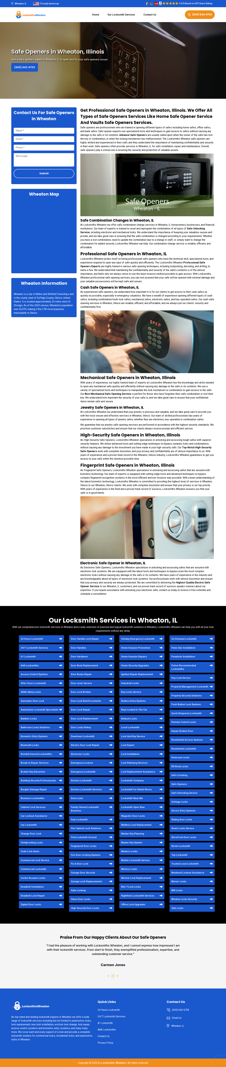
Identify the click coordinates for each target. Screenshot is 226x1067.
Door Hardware (79, 656)
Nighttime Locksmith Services (137, 895)
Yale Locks (177, 908)
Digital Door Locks (31, 904)
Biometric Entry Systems (34, 736)
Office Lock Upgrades (133, 904)
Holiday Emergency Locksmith (138, 638)
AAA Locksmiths (30, 665)
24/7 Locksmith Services (34, 647)
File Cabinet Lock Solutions (86, 828)
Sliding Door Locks (181, 819)
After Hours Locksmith (33, 683)
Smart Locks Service (182, 828)
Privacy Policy (105, 1042)
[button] (108, 975)
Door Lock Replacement (84, 718)
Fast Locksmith (79, 819)
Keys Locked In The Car (134, 709)
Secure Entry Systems (183, 810)
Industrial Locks (130, 683)
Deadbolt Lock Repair (33, 895)
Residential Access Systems (187, 739)
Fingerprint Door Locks (83, 846)
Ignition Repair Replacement (137, 674)
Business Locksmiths (32, 798)
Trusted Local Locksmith (185, 863)
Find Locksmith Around (84, 837)
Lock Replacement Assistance (138, 771)
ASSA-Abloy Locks (31, 692)
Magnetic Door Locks (133, 816)
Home (95, 14)
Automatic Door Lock (32, 701)
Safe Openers (179, 784)
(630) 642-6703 (200, 14)
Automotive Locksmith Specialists (39, 709)
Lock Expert (127, 745)
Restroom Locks (180, 757)
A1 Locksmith (28, 656)
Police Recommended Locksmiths (183, 667)
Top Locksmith (179, 855)
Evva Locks (77, 798)
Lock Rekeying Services (134, 762)
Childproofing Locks (32, 842)
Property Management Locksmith (189, 686)
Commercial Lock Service (35, 860)
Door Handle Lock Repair (85, 638)
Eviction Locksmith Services (86, 789)
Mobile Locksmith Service (135, 860)
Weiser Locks (178, 881)
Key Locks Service (131, 692)
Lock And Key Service (133, 736)
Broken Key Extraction (33, 771)
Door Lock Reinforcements (86, 701)
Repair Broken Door (182, 731)
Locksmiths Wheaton (113, 1062)
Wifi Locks (177, 890)
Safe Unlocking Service (184, 793)
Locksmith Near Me (132, 798)
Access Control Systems (34, 674)
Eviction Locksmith (81, 780)
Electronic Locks (80, 754)
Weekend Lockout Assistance (187, 872)
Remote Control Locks (183, 722)
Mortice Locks (129, 869)
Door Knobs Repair (81, 674)
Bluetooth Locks (30, 745)
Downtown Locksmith (82, 736)
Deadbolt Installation (32, 886)
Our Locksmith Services (121, 14)
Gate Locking (78, 890)
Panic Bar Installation (183, 647)
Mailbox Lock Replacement (136, 824)
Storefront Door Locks (183, 837)
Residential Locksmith (183, 748)
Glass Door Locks (80, 899)
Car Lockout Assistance (34, 816)
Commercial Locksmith (33, 869)
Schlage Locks (179, 801)
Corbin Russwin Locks (33, 878)
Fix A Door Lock (79, 863)
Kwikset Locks (129, 718)
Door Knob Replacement (84, 665)
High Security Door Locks (85, 908)
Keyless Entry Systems (133, 701)
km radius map (44, 234)
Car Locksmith (29, 824)
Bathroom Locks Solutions (35, 727)
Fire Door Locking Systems (85, 855)
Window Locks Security (184, 899)
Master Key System (131, 842)
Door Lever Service (81, 683)
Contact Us (149, 14)
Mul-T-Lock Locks (131, 886)
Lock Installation (130, 754)
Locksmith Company (132, 780)
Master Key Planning (132, 833)
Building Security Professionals (38, 780)
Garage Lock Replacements (86, 881)
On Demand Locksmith (183, 638)
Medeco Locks (129, 851)
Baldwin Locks (29, 718)
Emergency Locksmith (83, 771)
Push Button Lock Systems (186, 704)
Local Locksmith (130, 727)
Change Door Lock (31, 833)
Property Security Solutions (186, 695)
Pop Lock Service (181, 677)
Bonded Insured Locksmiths (36, 754)
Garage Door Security (83, 872)
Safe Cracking (179, 775)
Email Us (177, 1017)
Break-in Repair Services (34, 762)
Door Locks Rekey (81, 727)
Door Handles (78, 647)
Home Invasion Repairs (134, 656)
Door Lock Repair (80, 709)
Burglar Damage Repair (34, 789)
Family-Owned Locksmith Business (85, 809)
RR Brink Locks (179, 766)
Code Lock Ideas (30, 851)
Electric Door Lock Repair (85, 745)
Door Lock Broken (81, 692)
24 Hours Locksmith (32, 638)
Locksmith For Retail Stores (136, 789)
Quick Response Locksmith (186, 713)
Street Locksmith (180, 846)
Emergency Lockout (82, 762)
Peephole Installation (183, 656)
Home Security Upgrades (135, 665)
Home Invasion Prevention (135, 647)
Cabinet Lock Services (33, 807)
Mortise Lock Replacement (136, 878)
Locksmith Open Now (133, 807)
